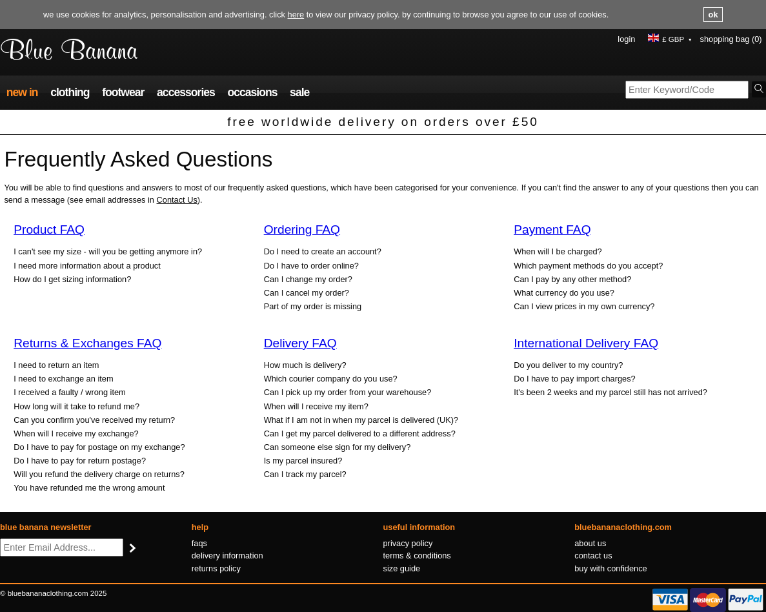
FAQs (199, 543)
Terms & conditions (417, 555)
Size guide (402, 568)
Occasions (252, 92)
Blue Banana (68, 51)
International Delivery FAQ (586, 343)
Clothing (69, 92)
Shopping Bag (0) (731, 39)
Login (626, 39)
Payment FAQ (552, 229)
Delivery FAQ (300, 343)
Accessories (186, 92)
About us (590, 543)
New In (22, 92)
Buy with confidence (610, 568)
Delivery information (227, 555)
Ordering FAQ (302, 229)
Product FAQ (49, 229)
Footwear (123, 92)
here (296, 14)
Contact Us (177, 200)
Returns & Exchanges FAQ (87, 343)
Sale (299, 92)
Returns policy (216, 568)
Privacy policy (408, 543)
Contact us (593, 555)
